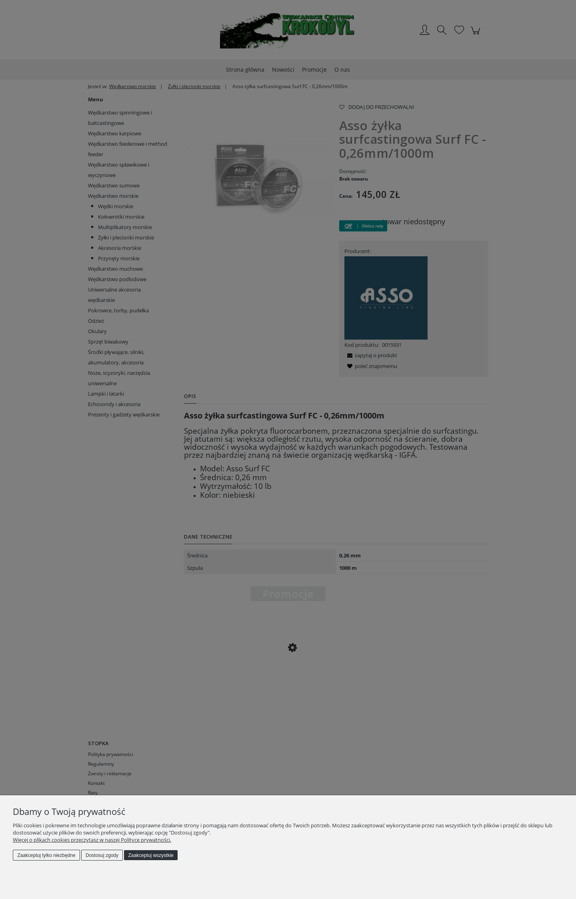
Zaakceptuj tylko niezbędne (46, 855)
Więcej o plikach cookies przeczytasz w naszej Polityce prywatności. (92, 839)
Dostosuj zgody (102, 855)
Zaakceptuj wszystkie (150, 855)
